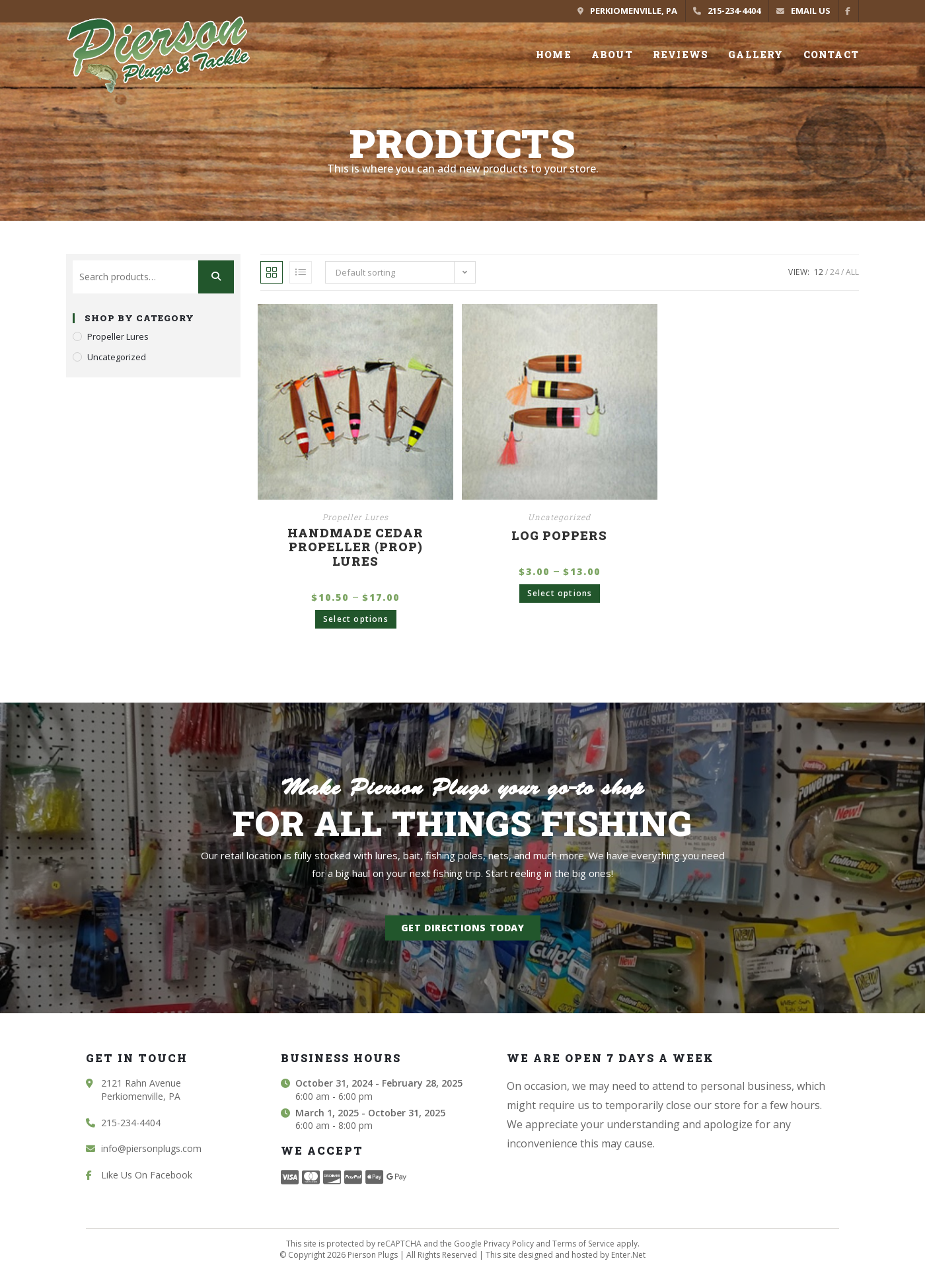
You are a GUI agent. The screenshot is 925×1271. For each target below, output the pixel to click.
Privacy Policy (509, 1243)
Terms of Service (583, 1243)
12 (818, 272)
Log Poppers (559, 536)
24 (834, 272)
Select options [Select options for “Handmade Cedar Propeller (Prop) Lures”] (355, 619)
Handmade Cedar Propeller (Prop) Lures (355, 547)
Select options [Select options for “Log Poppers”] (560, 593)
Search (216, 276)
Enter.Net (628, 1254)
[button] (462, 928)
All (852, 272)
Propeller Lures (355, 517)
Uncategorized (559, 517)
